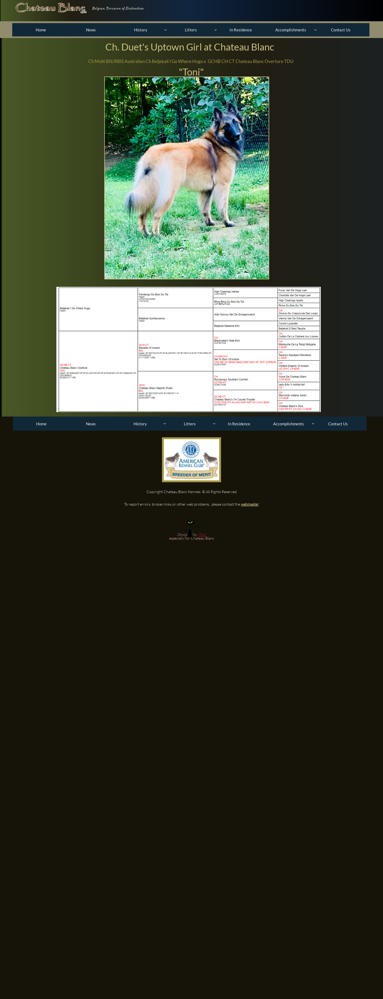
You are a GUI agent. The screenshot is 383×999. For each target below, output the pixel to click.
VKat (202, 534)
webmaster (250, 504)
